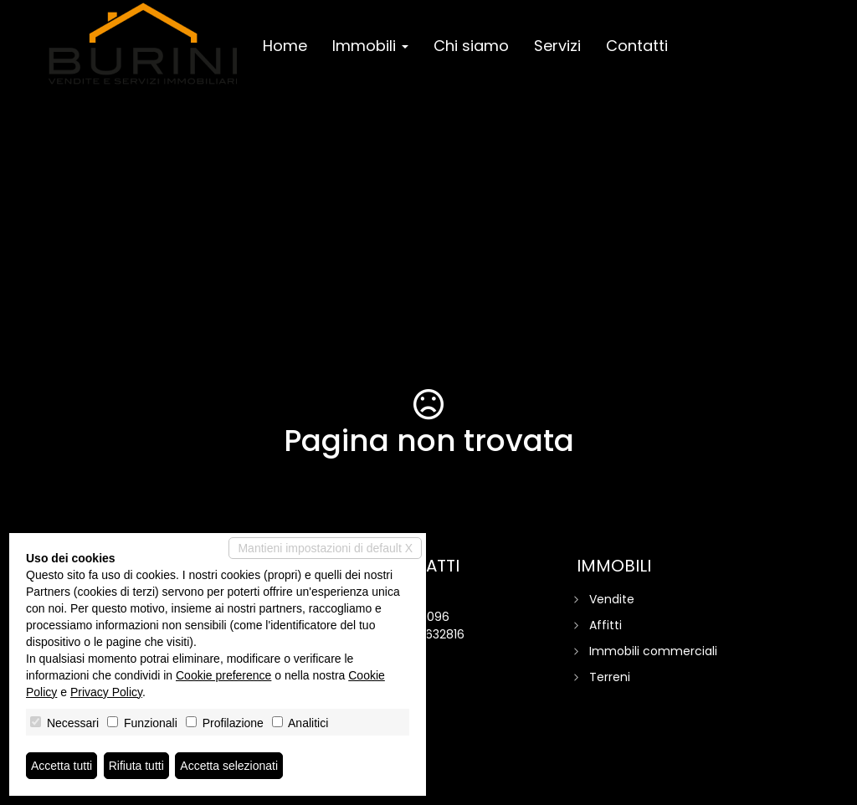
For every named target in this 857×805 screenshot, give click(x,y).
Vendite (611, 599)
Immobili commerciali (653, 651)
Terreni (609, 677)
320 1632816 (431, 634)
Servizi (557, 45)
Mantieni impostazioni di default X (325, 548)
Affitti (605, 625)
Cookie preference (223, 675)
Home (285, 45)
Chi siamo (471, 45)
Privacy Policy (106, 692)
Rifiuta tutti (136, 765)
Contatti (637, 45)
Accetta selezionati (229, 765)
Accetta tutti (61, 765)
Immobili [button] (370, 45)
